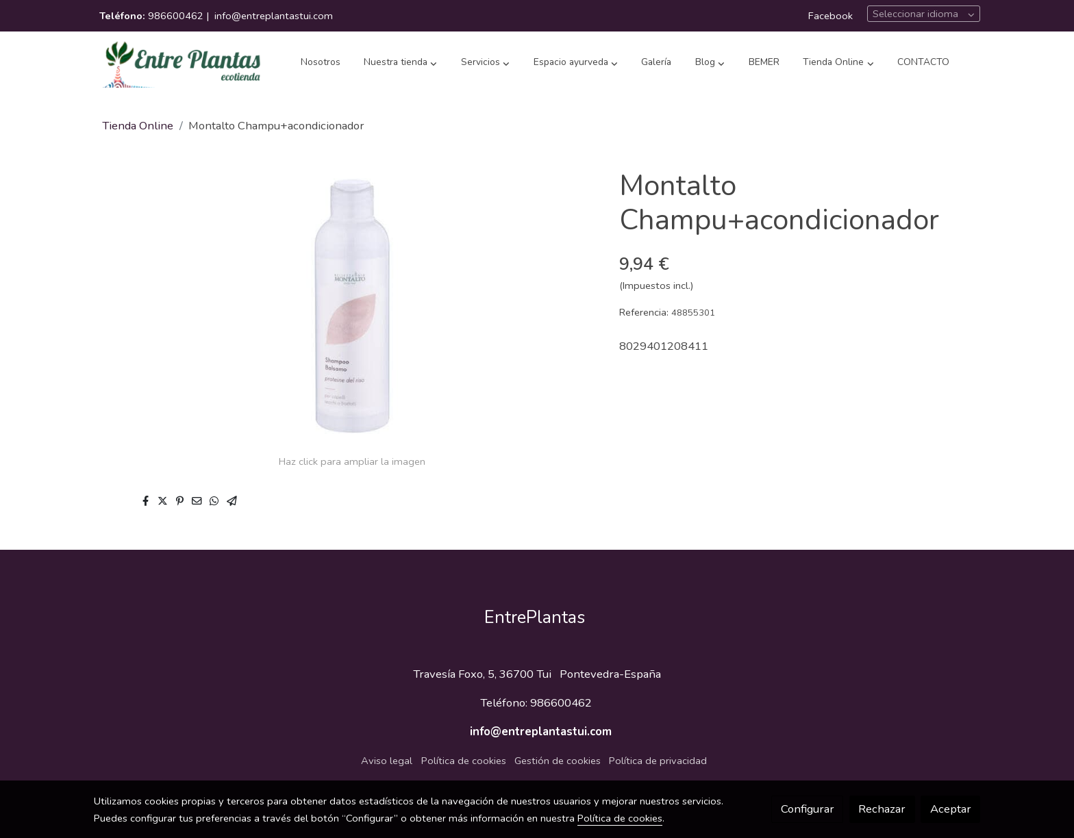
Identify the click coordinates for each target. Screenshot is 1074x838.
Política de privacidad (658, 760)
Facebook (830, 16)
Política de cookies (463, 760)
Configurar (807, 809)
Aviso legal (386, 760)
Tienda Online (137, 126)
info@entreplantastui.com (273, 16)
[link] (181, 63)
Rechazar (882, 809)
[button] (400, 63)
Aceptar (950, 809)
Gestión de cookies (557, 760)
